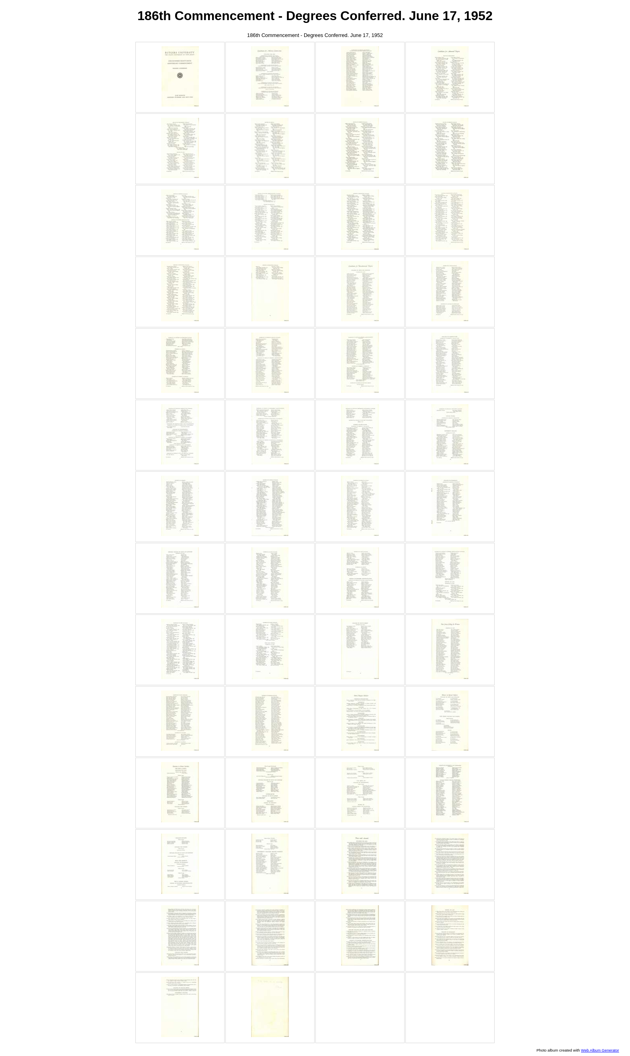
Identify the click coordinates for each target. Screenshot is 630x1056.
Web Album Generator (600, 1050)
